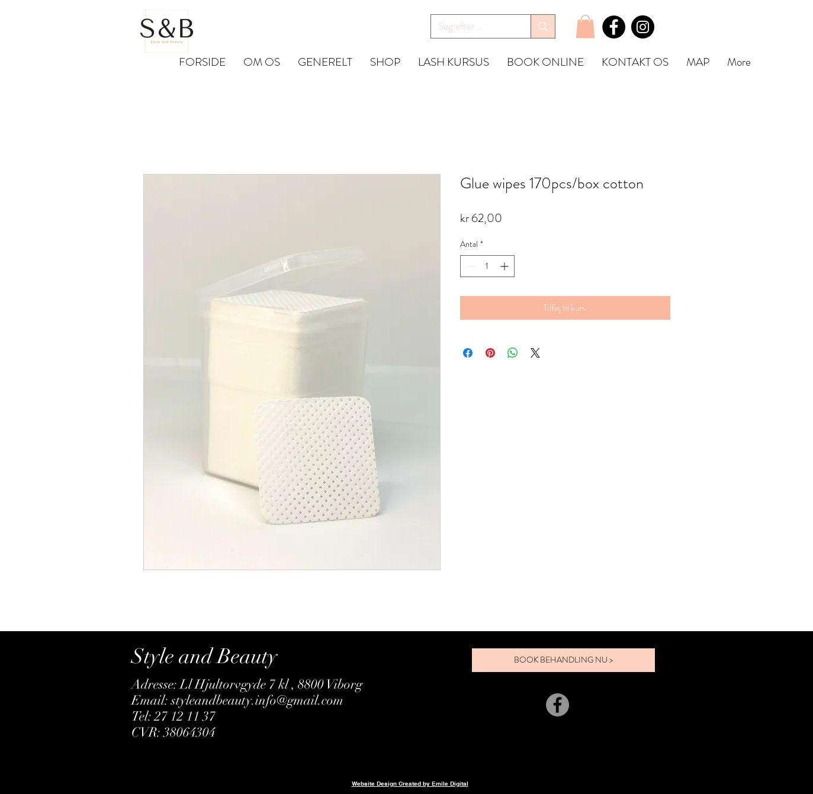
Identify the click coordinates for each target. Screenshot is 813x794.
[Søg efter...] (472, 26)
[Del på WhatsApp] (513, 353)
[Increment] (505, 266)
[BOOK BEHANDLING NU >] (563, 660)
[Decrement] (469, 266)
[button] (585, 26)
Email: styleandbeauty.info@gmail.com (237, 700)
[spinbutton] (487, 266)
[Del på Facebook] (468, 353)
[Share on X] (535, 353)
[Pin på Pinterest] (490, 353)
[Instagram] (642, 26)
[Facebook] (613, 26)
